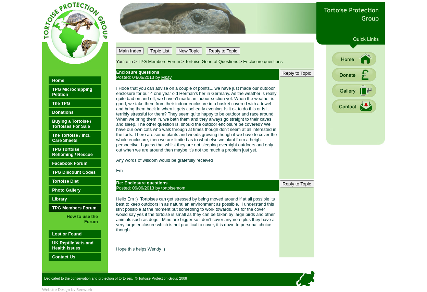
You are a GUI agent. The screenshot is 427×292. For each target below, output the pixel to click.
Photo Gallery (66, 190)
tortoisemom (173, 188)
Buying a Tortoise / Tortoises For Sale (71, 124)
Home (58, 80)
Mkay (166, 77)
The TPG (61, 103)
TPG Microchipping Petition (72, 92)
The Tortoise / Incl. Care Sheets (71, 138)
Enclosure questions (262, 61)
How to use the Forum (82, 219)
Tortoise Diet (65, 181)
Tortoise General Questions (211, 61)
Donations (63, 112)
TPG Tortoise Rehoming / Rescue (72, 152)
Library (59, 199)
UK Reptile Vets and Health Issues (72, 245)
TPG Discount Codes (74, 172)
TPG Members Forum (74, 207)
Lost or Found (66, 233)
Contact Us (63, 256)
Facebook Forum (69, 163)
